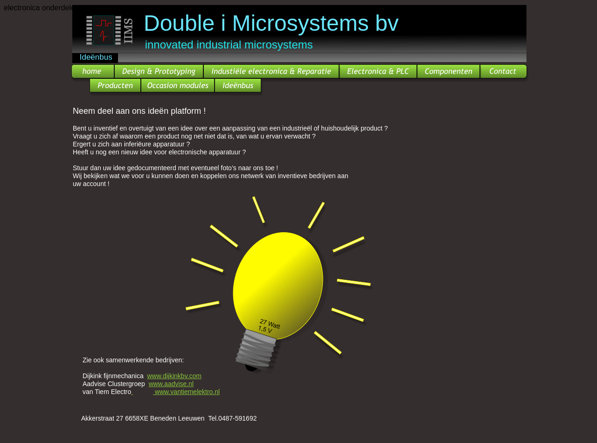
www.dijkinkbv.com (174, 376)
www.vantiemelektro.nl (187, 391)
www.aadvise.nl (171, 384)
